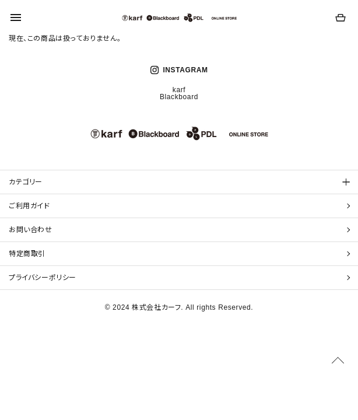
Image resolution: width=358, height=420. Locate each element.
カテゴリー (26, 182)
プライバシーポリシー (42, 278)
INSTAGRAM (179, 70)
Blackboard (179, 97)
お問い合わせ (30, 230)
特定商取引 (27, 254)
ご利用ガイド (29, 206)
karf (179, 90)
